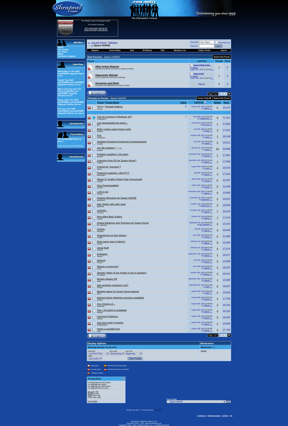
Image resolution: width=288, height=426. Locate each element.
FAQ (163, 50)
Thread (100, 102)
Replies (217, 102)
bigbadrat (100, 206)
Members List (180, 50)
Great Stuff (103, 247)
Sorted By (91, 351)
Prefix (90, 356)
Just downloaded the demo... (112, 123)
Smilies (90, 394)
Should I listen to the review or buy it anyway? (122, 272)
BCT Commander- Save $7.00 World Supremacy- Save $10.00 (95, 29)
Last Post (199, 102)
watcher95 (101, 306)
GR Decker (101, 275)
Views (226, 102)
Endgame (102, 254)
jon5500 (100, 150)
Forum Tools (203, 98)
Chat (132, 50)
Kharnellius (101, 138)
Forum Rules (92, 401)
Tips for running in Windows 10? (114, 116)
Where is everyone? (108, 266)
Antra (99, 269)
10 (217, 148)
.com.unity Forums (98, 43)
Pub (99, 135)
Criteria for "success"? (109, 166)
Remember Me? (222, 43)
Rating (183, 102)
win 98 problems (106, 148)
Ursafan (195, 76)
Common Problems (107, 316)
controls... (102, 210)
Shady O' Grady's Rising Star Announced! (119, 179)
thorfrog (100, 131)
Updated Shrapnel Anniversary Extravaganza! (122, 141)
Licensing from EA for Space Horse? (116, 160)
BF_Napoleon (102, 225)
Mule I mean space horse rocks (114, 129)
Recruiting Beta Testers (109, 216)
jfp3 (98, 125)
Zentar (207, 131)
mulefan (100, 163)
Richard (100, 263)
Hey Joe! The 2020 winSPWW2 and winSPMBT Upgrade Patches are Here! (71, 111)
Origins (101, 229)
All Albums (147, 50)
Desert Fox (205, 206)
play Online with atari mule (111, 204)
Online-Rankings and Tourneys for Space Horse (123, 223)
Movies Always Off (107, 279)
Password (194, 46)
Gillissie (195, 68)
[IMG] (90, 395)
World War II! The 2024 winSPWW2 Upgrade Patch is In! (71, 73)
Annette (100, 144)
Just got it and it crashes (110, 322)
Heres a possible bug (108, 329)
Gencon (101, 260)
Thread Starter (112, 102)
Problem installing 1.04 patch (112, 154)
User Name (194, 42)
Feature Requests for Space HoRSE (116, 198)
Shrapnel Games (213, 416)
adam (99, 281)
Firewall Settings (114, 106)
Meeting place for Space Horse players (118, 291)
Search (224, 50)
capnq (207, 137)
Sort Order (113, 351)
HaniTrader (101, 175)
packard (100, 157)
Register (95, 50)
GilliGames (113, 43)
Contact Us (201, 416)
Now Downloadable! (108, 185)
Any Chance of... (106, 304)
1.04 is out (102, 191)
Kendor (99, 244)
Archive (225, 416)
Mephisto (100, 231)
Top (230, 416)
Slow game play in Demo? (111, 241)
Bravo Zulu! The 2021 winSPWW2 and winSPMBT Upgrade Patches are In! (71, 102)
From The (128, 351)
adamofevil (101, 200)
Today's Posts (204, 50)
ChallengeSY (102, 119)
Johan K (100, 250)
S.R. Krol (206, 125)
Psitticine (206, 274)
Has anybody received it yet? (112, 285)
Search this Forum (222, 57)
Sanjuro (100, 256)
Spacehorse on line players (112, 235)
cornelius (100, 213)
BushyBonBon (102, 325)
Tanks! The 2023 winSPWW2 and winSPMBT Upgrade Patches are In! (71, 82)
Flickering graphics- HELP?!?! (113, 173)
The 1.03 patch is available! (112, 310)
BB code (91, 392)
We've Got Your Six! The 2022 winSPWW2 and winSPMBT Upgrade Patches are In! (69, 92)
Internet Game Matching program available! (120, 297)
